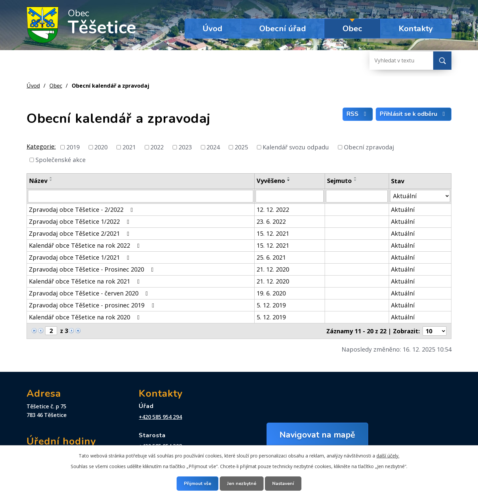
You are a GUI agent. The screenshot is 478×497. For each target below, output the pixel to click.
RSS (358, 114)
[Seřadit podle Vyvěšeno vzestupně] (288, 177)
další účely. (387, 456)
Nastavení (283, 483)
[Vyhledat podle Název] (140, 196)
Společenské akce (61, 160)
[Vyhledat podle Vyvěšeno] (290, 196)
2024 (213, 147)
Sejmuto (339, 181)
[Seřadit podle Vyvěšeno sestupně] (288, 180)
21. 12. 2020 (273, 269)
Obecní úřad (282, 28)
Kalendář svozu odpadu (296, 147)
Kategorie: (41, 146)
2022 (157, 147)
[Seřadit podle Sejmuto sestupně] (355, 180)
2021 (129, 147)
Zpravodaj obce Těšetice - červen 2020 (90, 293)
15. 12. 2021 (273, 233)
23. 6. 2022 (271, 221)
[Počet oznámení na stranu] (434, 331)
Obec (352, 28)
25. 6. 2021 (271, 257)
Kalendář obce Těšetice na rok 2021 (85, 281)
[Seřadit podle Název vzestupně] (51, 177)
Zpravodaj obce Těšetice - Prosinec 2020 (92, 269)
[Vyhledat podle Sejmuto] (357, 196)
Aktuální (403, 209)
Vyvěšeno (271, 181)
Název (38, 181)
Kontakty (416, 28)
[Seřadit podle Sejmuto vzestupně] (355, 177)
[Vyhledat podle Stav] (420, 196)
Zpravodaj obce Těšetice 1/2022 (80, 221)
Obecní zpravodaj (369, 147)
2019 (73, 147)
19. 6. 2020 (271, 293)
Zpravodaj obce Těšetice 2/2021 (80, 233)
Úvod (212, 28)
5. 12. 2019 (271, 305)
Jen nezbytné (241, 483)
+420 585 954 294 (160, 417)
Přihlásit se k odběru (414, 114)
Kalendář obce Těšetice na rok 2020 (85, 317)
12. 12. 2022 (273, 209)
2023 (185, 147)
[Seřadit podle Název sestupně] (51, 180)
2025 (241, 147)
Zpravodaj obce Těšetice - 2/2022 (82, 209)
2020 (101, 147)
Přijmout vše (197, 483)
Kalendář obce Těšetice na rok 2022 (85, 245)
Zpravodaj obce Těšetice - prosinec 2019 (93, 305)
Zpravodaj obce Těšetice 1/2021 (80, 257)
